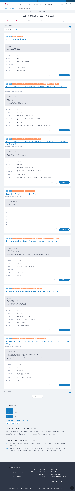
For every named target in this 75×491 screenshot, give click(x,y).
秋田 (22, 431)
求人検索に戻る (38, 396)
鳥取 (7, 434)
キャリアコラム (42, 476)
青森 (15, 431)
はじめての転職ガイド (43, 468)
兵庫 (44, 433)
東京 (35, 431)
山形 (24, 431)
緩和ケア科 (48, 450)
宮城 (19, 431)
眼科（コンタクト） (40, 448)
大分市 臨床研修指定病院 (16, 39)
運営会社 (26, 488)
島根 (9, 434)
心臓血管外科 (50, 446)
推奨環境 (43, 488)
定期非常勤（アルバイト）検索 (17, 472)
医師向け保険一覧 (32, 469)
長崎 (39, 434)
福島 (26, 431)
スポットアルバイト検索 (16, 476)
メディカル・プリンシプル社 (56, 481)
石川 (14, 433)
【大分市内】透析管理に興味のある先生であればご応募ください (31, 291)
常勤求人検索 (12, 8)
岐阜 (27, 433)
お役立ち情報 (35, 4)
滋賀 (47, 433)
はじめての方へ (43, 4)
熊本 (13, 423)
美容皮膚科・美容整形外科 (58, 450)
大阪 (40, 433)
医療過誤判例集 (42, 474)
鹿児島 (49, 434)
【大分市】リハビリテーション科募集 (20, 194)
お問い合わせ (58, 488)
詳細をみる (64, 182)
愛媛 (24, 434)
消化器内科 (20, 443)
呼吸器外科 (44, 446)
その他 (16, 445)
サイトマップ (63, 488)
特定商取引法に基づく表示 (50, 488)
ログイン (70, 0)
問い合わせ (52, 0)
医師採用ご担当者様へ (61, 0)
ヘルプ (42, 0)
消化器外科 (32, 446)
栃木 (47, 431)
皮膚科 (33, 448)
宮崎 (18, 423)
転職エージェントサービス (56, 468)
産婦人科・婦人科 (26, 448)
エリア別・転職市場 (42, 469)
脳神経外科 (25, 446)
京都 (42, 433)
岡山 (63, 433)
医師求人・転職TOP (5, 8)
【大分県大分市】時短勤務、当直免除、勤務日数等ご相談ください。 (33, 241)
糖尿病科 (63, 443)
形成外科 (38, 446)
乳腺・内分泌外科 (59, 446)
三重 (31, 433)
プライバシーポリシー (33, 488)
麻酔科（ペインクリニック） (15, 448)
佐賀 (37, 434)
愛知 (25, 433)
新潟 (63, 431)
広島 (60, 433)
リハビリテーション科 (33, 450)
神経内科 (32, 443)
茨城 (44, 431)
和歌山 (51, 433)
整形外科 (19, 446)
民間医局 (7, 4)
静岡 (29, 433)
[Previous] (12, 11)
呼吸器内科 (38, 443)
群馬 (49, 431)
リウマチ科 (50, 443)
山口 (11, 434)
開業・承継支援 (31, 471)
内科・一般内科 (13, 443)
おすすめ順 (25, 29)
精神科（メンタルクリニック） (61, 448)
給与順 (20, 29)
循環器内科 (26, 443)
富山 (12, 433)
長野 (60, 431)
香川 (20, 434)
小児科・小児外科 (50, 448)
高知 (26, 434)
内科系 (7, 443)
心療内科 (44, 443)
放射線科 (25, 450)
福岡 (7, 423)
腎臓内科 (11, 445)
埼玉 (39, 431)
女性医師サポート (54, 471)
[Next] (63, 11)
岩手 (17, 431)
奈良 (49, 433)
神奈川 (42, 431)
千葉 (37, 431)
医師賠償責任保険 (32, 468)
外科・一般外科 (13, 446)
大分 (44, 434)
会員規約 (39, 488)
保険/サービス (51, 4)
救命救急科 (42, 450)
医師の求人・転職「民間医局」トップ (58, 476)
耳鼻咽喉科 (13, 450)
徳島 (22, 434)
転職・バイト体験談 (42, 471)
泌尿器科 (19, 450)
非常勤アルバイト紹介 (55, 469)
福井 (16, 433)
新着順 (15, 29)
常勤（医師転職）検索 (15, 467)
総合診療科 (57, 443)
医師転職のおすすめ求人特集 (56, 474)
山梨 (58, 431)
